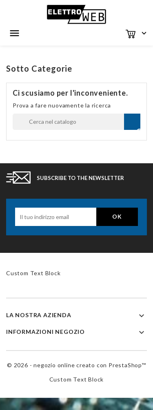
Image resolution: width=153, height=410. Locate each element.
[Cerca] (76, 122)
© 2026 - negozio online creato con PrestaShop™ (76, 365)
